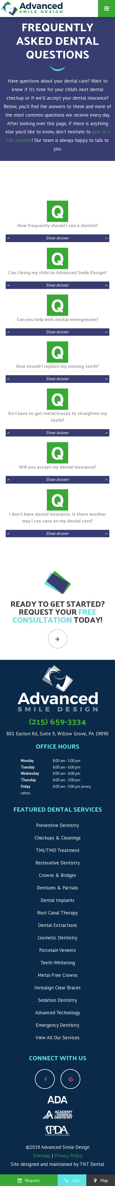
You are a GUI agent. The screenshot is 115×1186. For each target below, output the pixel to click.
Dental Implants (57, 900)
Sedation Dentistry (57, 1000)
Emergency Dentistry (57, 1025)
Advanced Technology (57, 1012)
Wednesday (30, 773)
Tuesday (27, 767)
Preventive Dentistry (57, 825)
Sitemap (41, 1156)
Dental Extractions (57, 925)
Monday (27, 760)
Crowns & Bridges (57, 875)
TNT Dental (92, 1164)
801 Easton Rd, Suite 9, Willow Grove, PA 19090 (58, 733)
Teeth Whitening (57, 963)
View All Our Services (57, 1037)
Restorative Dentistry (57, 863)
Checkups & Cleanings (58, 838)
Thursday (28, 780)
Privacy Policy (68, 1156)
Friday (25, 786)
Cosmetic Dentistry (57, 938)
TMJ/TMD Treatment (58, 850)
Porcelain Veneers (57, 950)
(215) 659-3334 (57, 721)
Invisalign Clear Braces (57, 988)
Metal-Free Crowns (58, 975)
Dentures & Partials (57, 888)
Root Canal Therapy (57, 913)
